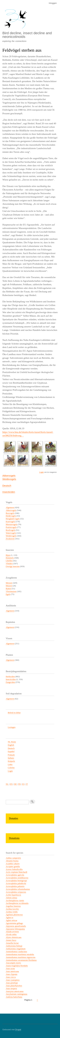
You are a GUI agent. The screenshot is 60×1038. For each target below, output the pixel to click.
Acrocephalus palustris (15, 886)
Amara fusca (11, 940)
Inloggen (53, 3)
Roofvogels (10, 530)
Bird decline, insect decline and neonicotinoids (27, 35)
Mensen (9, 583)
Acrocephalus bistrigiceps (16, 881)
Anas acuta (10, 968)
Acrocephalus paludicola (16, 883)
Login (41, 472)
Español (11, 751)
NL (7, 784)
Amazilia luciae (12, 943)
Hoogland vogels (13, 519)
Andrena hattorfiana (14, 997)
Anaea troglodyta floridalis (17, 966)
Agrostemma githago (14, 923)
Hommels (10, 558)
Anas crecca (11, 977)
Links (10, 764)
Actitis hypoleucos (13, 895)
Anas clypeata (11, 974)
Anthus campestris (13, 858)
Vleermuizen (11, 591)
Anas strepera (11, 988)
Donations (14, 838)
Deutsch (6, 485)
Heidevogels (11, 516)
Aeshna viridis (12, 912)
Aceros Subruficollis (14, 869)
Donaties (13, 818)
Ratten (8, 589)
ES (23, 784)
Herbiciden (10, 676)
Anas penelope (12, 983)
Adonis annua (11, 898)
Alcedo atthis (11, 934)
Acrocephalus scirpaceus (16, 892)
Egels (8, 594)
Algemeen (10, 507)
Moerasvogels (11, 524)
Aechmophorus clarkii (15, 901)
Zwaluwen (10, 539)
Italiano (11, 758)
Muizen (9, 586)
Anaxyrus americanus (15, 991)
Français (11, 755)
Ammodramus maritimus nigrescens (20, 957)
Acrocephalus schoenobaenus (18, 889)
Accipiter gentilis (13, 866)
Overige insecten (13, 566)
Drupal (18, 1029)
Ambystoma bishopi (14, 946)
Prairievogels (11, 527)
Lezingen (12, 727)
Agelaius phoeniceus (14, 915)
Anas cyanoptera (13, 980)
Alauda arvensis (12, 932)
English (11, 745)
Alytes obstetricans (13, 937)
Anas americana (12, 971)
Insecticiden (8, 492)
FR (19, 784)
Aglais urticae (11, 920)
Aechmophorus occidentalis (17, 903)
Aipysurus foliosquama (15, 929)
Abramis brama (12, 861)
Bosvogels (10, 513)
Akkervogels (9, 475)
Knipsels (11, 761)
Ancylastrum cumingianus (16, 994)
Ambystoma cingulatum (15, 949)
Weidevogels (9, 479)
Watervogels (11, 533)
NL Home (12, 742)
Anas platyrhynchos (14, 986)
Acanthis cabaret (13, 864)
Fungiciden (10, 682)
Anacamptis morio (13, 963)
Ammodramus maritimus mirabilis (20, 954)
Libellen (9, 561)
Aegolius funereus (13, 906)
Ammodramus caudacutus (16, 952)
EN (11, 784)
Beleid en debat (14, 713)
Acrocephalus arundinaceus (17, 878)
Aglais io (9, 917)
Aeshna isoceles (12, 909)
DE (15, 784)
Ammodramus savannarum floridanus (21, 960)
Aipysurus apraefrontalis (16, 926)
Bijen (8, 555)
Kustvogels (10, 522)
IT (27, 784)
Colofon (11, 768)
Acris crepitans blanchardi (16, 872)
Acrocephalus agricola (15, 875)
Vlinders (9, 563)
